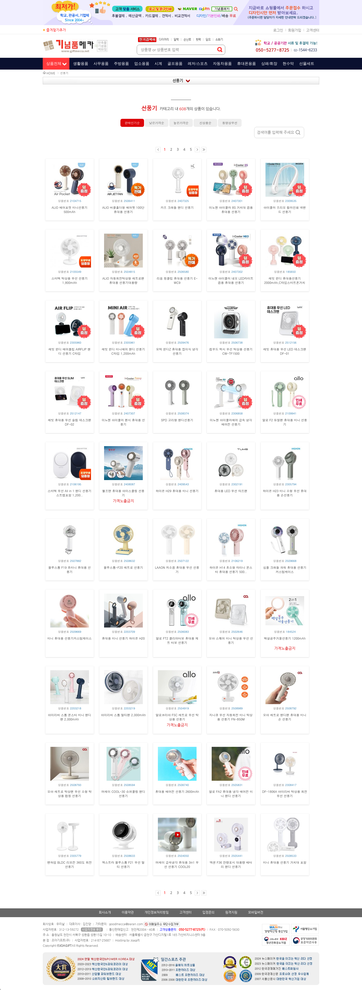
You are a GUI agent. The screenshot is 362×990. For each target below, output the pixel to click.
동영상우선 (229, 123)
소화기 (219, 39)
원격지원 (231, 912)
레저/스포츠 (198, 64)
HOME (51, 73)
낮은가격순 (156, 123)
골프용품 (175, 64)
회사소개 (105, 912)
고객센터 (312, 30)
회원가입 (294, 30)
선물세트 (306, 64)
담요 (208, 39)
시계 (158, 64)
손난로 (187, 39)
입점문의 (208, 912)
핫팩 (198, 39)
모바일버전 (255, 912)
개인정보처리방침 (157, 912)
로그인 (278, 30)
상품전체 (53, 64)
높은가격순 (181, 123)
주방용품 (121, 64)
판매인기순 (132, 123)
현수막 (288, 64)
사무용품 (101, 64)
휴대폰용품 (246, 64)
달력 (176, 39)
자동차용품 (222, 64)
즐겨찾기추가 (56, 30)
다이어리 (164, 39)
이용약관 (128, 912)
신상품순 (205, 123)
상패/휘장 (269, 64)
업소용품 (141, 64)
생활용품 (80, 64)
